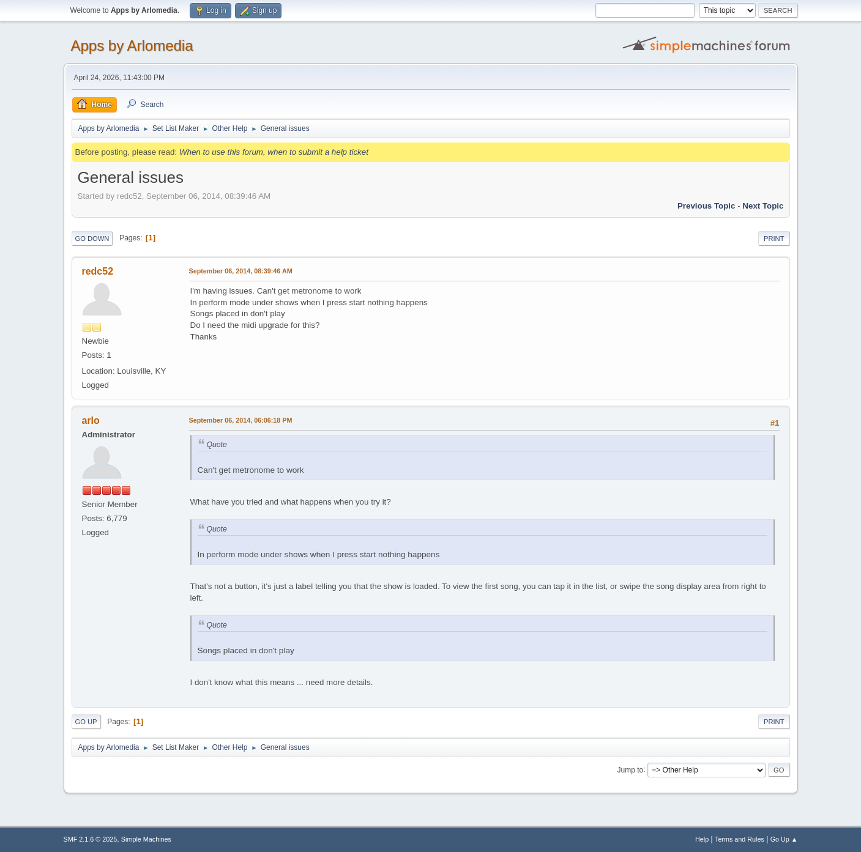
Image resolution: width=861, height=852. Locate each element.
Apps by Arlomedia (132, 45)
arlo (91, 420)
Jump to (630, 769)
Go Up (86, 721)
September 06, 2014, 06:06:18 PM (241, 420)
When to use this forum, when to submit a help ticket (273, 152)
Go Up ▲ (784, 839)
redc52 (98, 271)
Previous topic (706, 205)
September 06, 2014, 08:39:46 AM (241, 271)
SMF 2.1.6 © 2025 (90, 839)
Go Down (92, 238)
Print (774, 238)
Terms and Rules (739, 839)
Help (702, 839)
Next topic (762, 205)
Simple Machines (146, 839)
